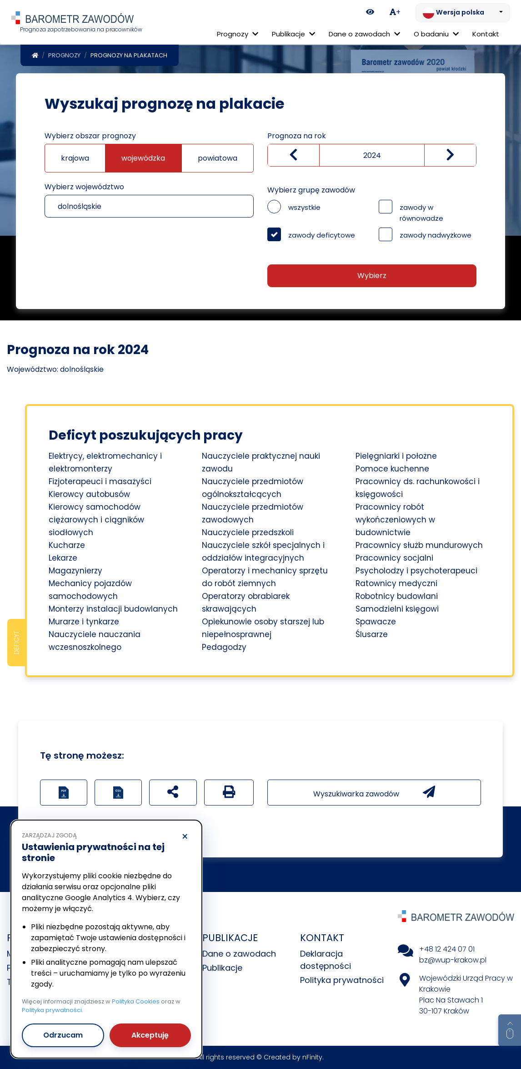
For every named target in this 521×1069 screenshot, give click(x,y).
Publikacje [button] (293, 34)
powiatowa (217, 158)
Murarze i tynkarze (84, 621)
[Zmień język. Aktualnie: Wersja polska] (463, 13)
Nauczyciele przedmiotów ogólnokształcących (252, 488)
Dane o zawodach (239, 953)
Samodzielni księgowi (397, 608)
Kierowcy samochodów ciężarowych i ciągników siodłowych (96, 520)
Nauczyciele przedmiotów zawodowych (252, 513)
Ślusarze (372, 634)
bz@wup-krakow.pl (452, 960)
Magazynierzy (75, 570)
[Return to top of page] (509, 1030)
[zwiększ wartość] (450, 155)
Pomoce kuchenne (392, 468)
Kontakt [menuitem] (485, 34)
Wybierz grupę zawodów (311, 190)
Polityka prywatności (342, 980)
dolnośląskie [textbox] (79, 206)
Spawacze (376, 621)
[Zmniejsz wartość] (293, 155)
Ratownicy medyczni (396, 583)
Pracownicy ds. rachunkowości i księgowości (418, 488)
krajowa (75, 158)
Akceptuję (150, 1035)
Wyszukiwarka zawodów (374, 792)
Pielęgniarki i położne (396, 456)
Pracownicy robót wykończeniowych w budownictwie (395, 520)
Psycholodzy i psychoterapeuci (416, 570)
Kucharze (67, 545)
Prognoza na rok (296, 136)
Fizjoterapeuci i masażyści (100, 481)
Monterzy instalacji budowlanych (113, 608)
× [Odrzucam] (184, 837)
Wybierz (371, 275)
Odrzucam (63, 1035)
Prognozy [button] (237, 34)
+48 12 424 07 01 (447, 949)
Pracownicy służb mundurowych (419, 545)
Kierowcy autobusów (89, 494)
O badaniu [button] (436, 34)
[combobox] (149, 206)
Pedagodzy (224, 647)
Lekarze (63, 557)
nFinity (312, 1057)
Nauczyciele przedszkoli (248, 532)
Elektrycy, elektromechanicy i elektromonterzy (105, 462)
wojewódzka (143, 158)
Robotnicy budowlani (397, 596)
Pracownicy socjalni (394, 557)
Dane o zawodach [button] (364, 34)
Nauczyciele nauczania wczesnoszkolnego (94, 641)
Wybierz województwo (84, 187)
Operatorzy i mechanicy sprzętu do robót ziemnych (265, 577)
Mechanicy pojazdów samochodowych (90, 590)
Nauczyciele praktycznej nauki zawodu (261, 462)
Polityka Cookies (136, 1001)
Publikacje (222, 967)
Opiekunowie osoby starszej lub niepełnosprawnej (263, 628)
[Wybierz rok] (371, 155)
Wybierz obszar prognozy (90, 136)
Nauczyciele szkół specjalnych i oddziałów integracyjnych (263, 551)
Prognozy (64, 55)
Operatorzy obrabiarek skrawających (246, 602)
